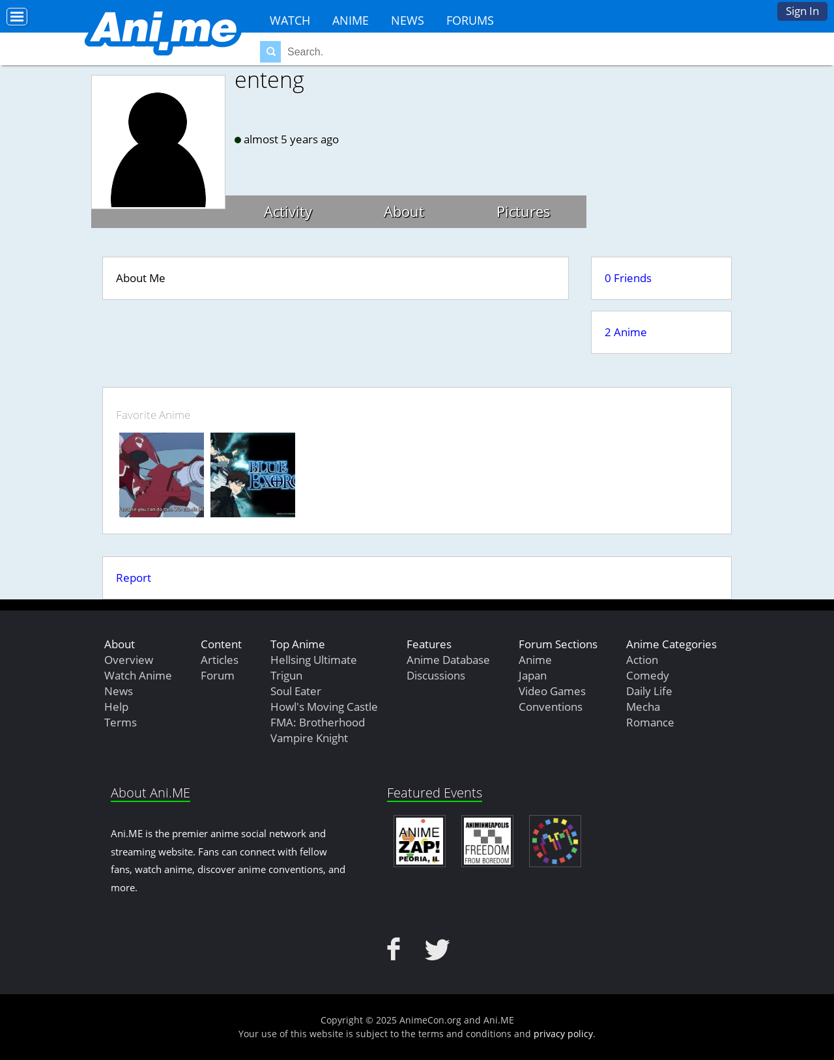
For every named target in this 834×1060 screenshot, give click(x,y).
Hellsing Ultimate (313, 659)
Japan (533, 675)
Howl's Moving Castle (324, 706)
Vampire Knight (309, 737)
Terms (120, 722)
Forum (218, 675)
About (404, 211)
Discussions (436, 675)
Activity (288, 211)
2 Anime (626, 331)
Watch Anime (138, 675)
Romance (650, 722)
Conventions (550, 706)
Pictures (523, 211)
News (407, 20)
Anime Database (448, 659)
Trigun (286, 675)
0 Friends (628, 277)
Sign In (802, 10)
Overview (128, 659)
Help (116, 706)
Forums (470, 20)
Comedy (647, 675)
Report (133, 577)
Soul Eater (295, 690)
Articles (219, 659)
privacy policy (563, 1033)
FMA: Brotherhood (317, 722)
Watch (290, 20)
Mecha (643, 706)
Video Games (552, 690)
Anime (350, 20)
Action (642, 659)
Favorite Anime (153, 414)
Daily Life (649, 690)
